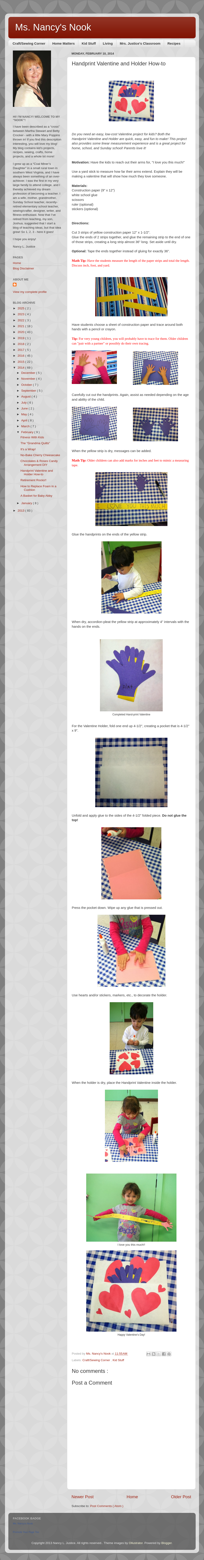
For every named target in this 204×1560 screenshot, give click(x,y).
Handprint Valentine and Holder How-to (37, 472)
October (27, 384)
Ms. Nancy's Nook (53, 27)
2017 (21, 350)
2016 (21, 355)
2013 (21, 510)
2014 (21, 367)
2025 (21, 308)
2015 (21, 361)
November (28, 378)
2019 (21, 338)
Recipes (174, 43)
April (24, 420)
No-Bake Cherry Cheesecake (40, 455)
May (24, 414)
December (28, 372)
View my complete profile (30, 292)
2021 (21, 326)
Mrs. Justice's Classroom (140, 43)
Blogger (166, 1543)
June (25, 408)
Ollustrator (136, 1543)
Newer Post (83, 1496)
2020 (21, 332)
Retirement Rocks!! (33, 480)
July (24, 402)
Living (108, 43)
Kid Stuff (89, 43)
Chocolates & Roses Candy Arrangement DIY (39, 462)
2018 (21, 344)
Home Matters (63, 43)
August (26, 396)
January (27, 503)
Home (132, 1496)
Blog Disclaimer (23, 268)
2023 (21, 314)
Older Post (181, 1496)
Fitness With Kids (32, 437)
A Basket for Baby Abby (36, 495)
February (27, 432)
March (25, 426)
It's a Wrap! (28, 449)
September (29, 390)
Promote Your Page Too (26, 1532)
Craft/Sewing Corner (29, 43)
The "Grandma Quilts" (35, 443)
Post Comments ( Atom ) (106, 1506)
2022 (21, 320)
